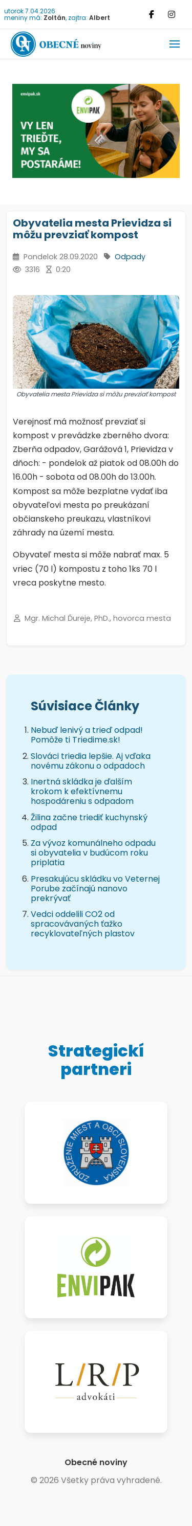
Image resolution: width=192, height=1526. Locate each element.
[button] (174, 44)
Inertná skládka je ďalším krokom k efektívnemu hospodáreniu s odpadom (82, 791)
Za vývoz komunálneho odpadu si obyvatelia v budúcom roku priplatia (93, 852)
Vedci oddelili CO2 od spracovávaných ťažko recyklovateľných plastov (83, 923)
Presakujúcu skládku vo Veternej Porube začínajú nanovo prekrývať (95, 888)
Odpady (130, 257)
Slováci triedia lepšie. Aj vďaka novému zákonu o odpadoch (91, 761)
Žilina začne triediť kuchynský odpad (89, 822)
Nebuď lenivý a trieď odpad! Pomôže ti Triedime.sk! (87, 735)
